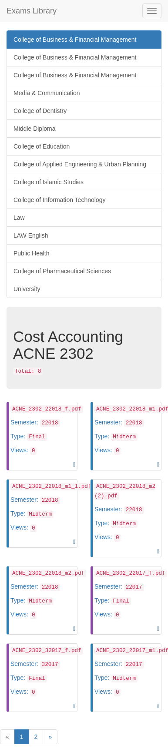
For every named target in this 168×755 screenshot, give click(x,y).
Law (19, 217)
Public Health (31, 253)
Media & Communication (46, 92)
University (26, 288)
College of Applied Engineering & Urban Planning (79, 164)
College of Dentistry (40, 110)
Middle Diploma (34, 128)
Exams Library (32, 11)
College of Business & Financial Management (75, 39)
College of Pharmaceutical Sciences (62, 271)
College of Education (41, 146)
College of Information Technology (59, 199)
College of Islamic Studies (48, 182)
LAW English (30, 235)
